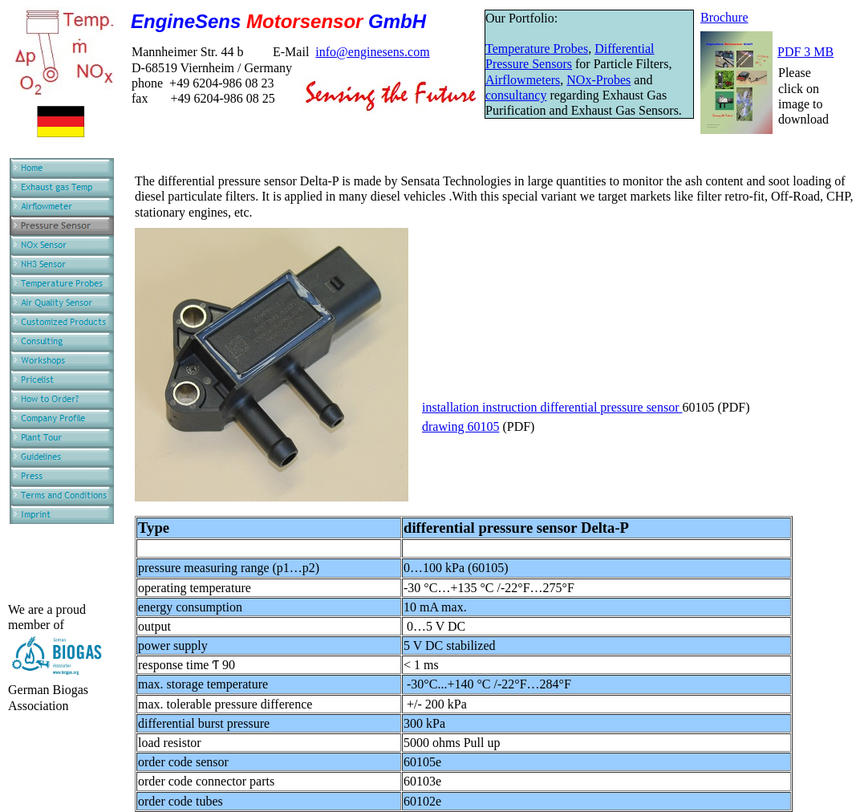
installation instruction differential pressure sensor (552, 407)
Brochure (724, 17)
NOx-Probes (598, 80)
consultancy (515, 95)
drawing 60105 (460, 426)
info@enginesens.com (372, 52)
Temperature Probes (536, 48)
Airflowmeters (522, 80)
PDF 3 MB (805, 52)
